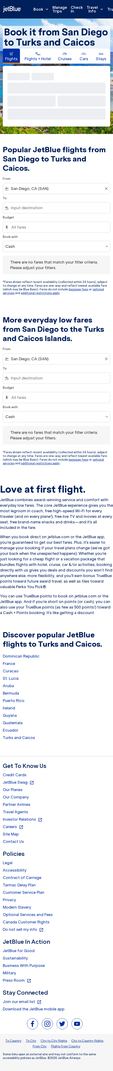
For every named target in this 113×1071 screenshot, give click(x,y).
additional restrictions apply (40, 293)
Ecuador (10, 730)
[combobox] (56, 188)
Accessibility (14, 870)
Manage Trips (59, 9)
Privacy (9, 899)
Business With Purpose (24, 965)
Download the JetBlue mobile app (34, 1009)
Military (9, 973)
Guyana (10, 715)
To (5, 198)
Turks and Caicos (19, 737)
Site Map (11, 834)
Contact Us (13, 841)
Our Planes (13, 789)
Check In (77, 9)
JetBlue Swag (18, 782)
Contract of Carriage (22, 877)
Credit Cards (14, 775)
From (6, 179)
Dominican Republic (21, 656)
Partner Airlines (16, 804)
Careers (13, 826)
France (9, 663)
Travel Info (96, 9)
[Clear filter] (106, 188)
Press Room (17, 980)
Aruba (8, 685)
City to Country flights (87, 1041)
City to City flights (54, 1041)
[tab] (11, 56)
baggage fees (78, 289)
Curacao (11, 671)
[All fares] (58, 227)
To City (31, 1041)
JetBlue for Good (19, 950)
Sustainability (15, 958)
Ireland (9, 708)
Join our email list (22, 1001)
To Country (13, 1041)
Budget (8, 217)
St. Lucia (11, 678)
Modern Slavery (17, 907)
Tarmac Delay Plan (19, 885)
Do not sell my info (23, 929)
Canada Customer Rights (26, 922)
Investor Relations (22, 819)
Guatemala (13, 722)
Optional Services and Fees (28, 914)
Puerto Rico (13, 700)
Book (42, 9)
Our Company (16, 797)
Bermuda (11, 693)
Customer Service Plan (23, 892)
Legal (8, 862)
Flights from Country (65, 1046)
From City (40, 1046)
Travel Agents (15, 812)
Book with (10, 237)
